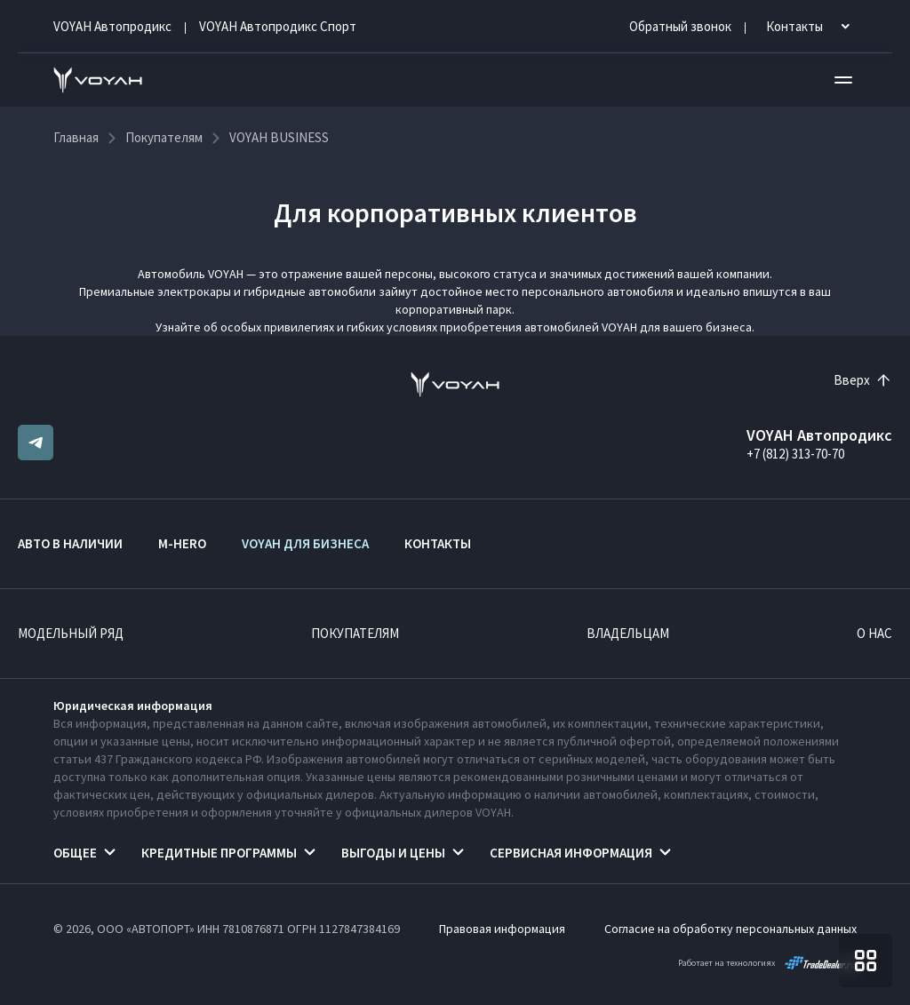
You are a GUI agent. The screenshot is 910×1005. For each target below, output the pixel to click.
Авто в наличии (70, 543)
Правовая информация (502, 929)
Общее (75, 852)
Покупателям (355, 633)
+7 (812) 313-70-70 (795, 453)
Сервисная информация (571, 852)
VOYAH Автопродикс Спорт (277, 26)
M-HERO (182, 543)
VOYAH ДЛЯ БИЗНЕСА (305, 543)
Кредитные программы (219, 852)
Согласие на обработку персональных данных (730, 929)
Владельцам (628, 633)
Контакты (437, 543)
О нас (874, 633)
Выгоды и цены (393, 852)
